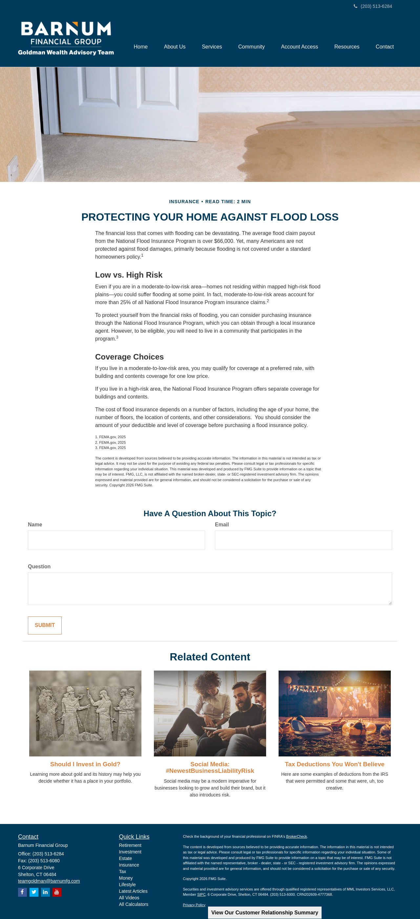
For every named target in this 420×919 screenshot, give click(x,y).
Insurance (129, 865)
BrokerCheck (296, 836)
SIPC (201, 894)
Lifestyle (127, 884)
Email (222, 524)
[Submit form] (45, 625)
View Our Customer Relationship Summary (264, 912)
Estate (125, 858)
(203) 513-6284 (373, 6)
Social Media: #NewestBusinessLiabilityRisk (210, 767)
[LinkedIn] (45, 892)
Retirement (130, 845)
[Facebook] (22, 892)
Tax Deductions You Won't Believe (334, 764)
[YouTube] (56, 892)
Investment (130, 851)
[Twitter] (34, 892)
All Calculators (133, 904)
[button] (174, 40)
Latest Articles (133, 891)
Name (35, 524)
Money (126, 878)
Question (39, 566)
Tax (122, 871)
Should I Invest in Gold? (85, 764)
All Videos (129, 897)
